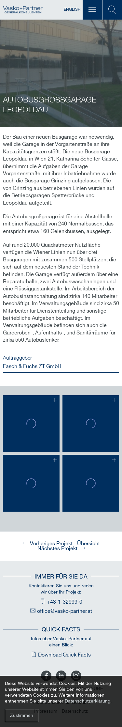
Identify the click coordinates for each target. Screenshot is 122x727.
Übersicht (88, 543)
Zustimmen (21, 715)
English (72, 9)
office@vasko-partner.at (64, 611)
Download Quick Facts (64, 655)
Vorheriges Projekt (51, 543)
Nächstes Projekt (57, 548)
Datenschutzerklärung (87, 701)
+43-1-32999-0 (64, 602)
